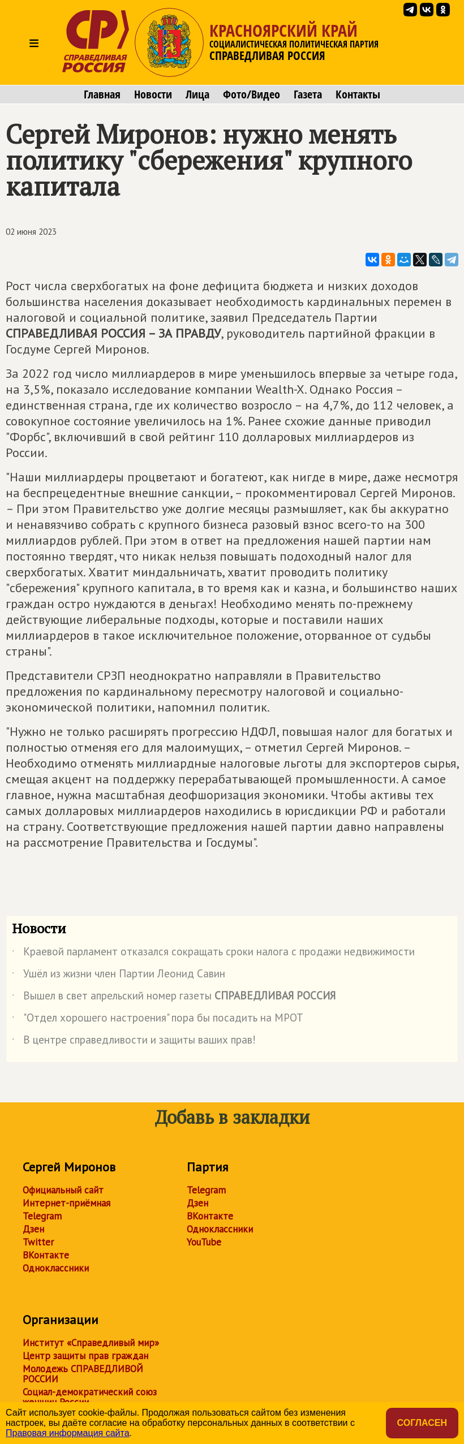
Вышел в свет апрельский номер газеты (174, 997)
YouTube (204, 1242)
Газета (308, 94)
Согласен (422, 1423)
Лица (197, 94)
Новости (153, 94)
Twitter (38, 1242)
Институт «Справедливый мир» (91, 1343)
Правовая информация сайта (68, 1433)
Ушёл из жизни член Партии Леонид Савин (118, 975)
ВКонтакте (46, 1255)
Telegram (42, 1216)
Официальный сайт (63, 1190)
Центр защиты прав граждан (85, 1356)
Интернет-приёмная (66, 1203)
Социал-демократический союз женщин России (90, 1397)
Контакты (358, 94)
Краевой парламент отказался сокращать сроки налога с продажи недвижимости (213, 953)
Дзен (33, 1229)
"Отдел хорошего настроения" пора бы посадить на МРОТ (157, 1019)
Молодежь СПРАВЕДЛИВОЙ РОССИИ (83, 1374)
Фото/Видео (251, 94)
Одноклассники (56, 1268)
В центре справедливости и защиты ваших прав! (134, 1041)
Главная (102, 94)
